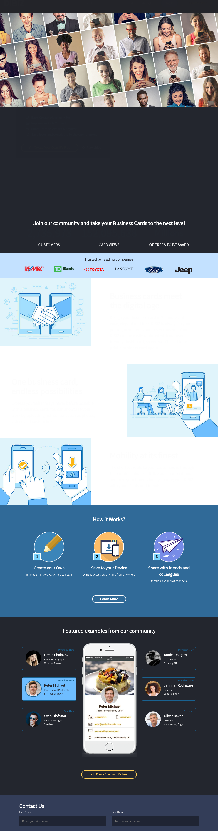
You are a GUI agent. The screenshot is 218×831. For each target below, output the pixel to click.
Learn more (109, 599)
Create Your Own (197, 6)
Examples (89, 6)
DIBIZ (16, 7)
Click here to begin (60, 575)
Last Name (118, 812)
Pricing (107, 6)
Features (69, 6)
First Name (25, 812)
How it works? (127, 6)
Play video (95, 147)
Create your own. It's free (53, 147)
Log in (169, 6)
